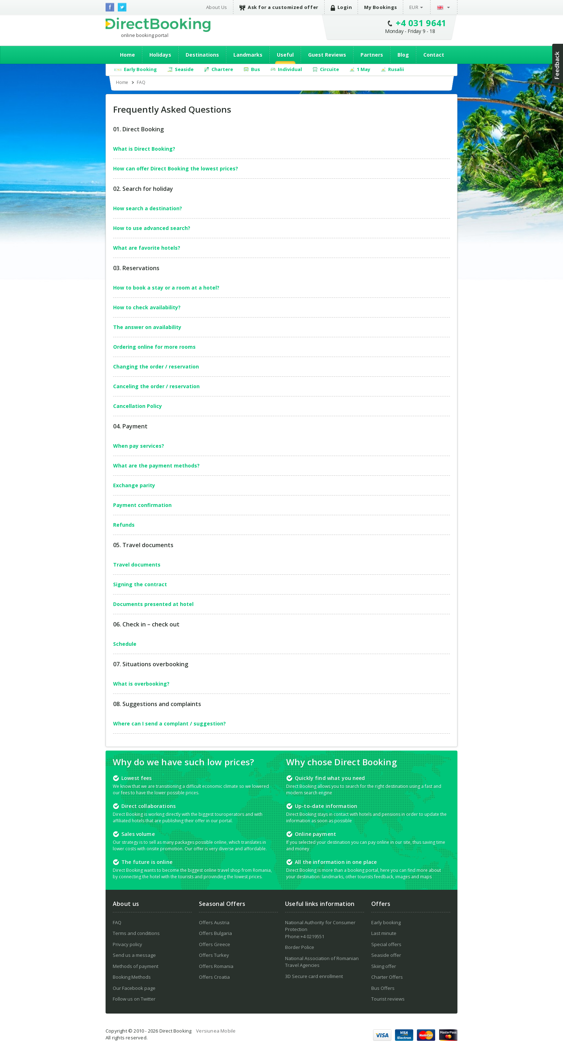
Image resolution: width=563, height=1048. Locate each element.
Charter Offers (387, 977)
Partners (371, 54)
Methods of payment (135, 966)
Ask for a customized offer (278, 7)
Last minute (383, 933)
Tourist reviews (388, 999)
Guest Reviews (327, 54)
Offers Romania (216, 966)
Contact (433, 54)
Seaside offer (386, 955)
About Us (216, 7)
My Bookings (380, 7)
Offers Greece (214, 944)
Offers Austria (214, 922)
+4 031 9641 (421, 23)
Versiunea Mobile (216, 1031)
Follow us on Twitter (134, 999)
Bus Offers (383, 988)
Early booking (386, 922)
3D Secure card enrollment (314, 976)
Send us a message (134, 955)
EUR (414, 7)
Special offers (386, 944)
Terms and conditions (136, 933)
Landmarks (247, 54)
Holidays (160, 54)
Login (341, 7)
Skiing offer (383, 966)
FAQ (117, 922)
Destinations (202, 54)
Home (127, 54)
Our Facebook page (134, 988)
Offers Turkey (214, 955)
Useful (285, 54)
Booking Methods (132, 977)
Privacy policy (127, 944)
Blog (403, 54)
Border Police (299, 947)
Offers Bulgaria (215, 933)
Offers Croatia (214, 977)
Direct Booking (158, 25)
